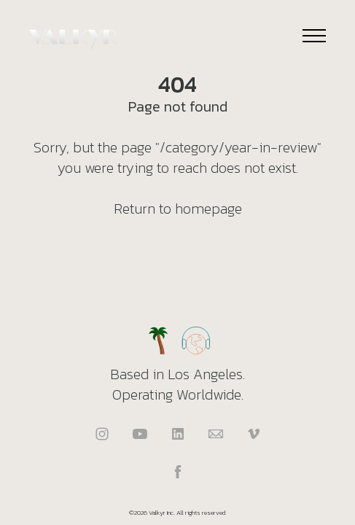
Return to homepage (178, 208)
